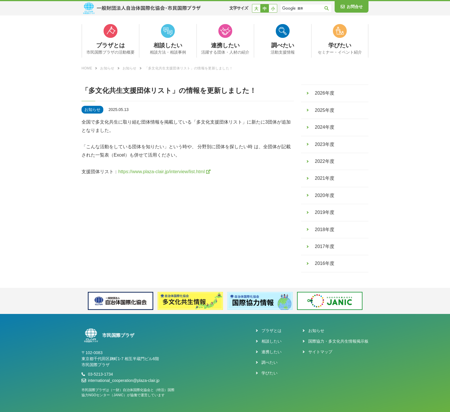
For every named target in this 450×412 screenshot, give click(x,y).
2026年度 (324, 93)
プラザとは (271, 330)
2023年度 (324, 144)
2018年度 (324, 229)
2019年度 (324, 212)
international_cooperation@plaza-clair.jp (123, 380)
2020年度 (324, 195)
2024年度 (324, 127)
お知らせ (316, 330)
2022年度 (324, 161)
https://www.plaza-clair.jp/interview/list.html (161, 171)
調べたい (269, 362)
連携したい (271, 351)
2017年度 (324, 246)
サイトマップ (320, 351)
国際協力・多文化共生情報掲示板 (338, 341)
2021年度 (324, 178)
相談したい (271, 341)
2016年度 (324, 263)
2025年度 (324, 110)
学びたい (269, 373)
